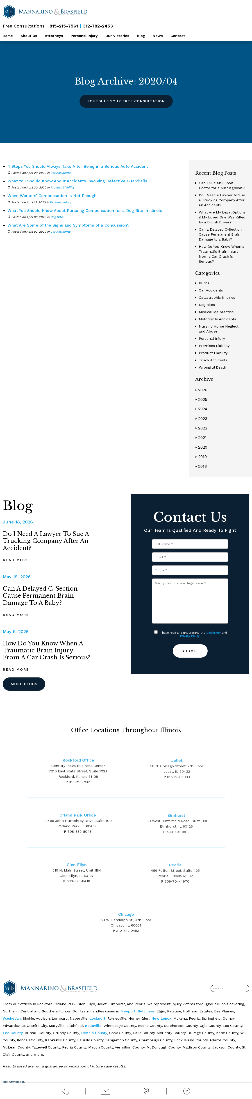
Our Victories (117, 36)
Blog (141, 36)
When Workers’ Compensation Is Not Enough (51, 195)
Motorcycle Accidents (217, 319)
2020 (201, 447)
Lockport (97, 1018)
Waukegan (12, 1018)
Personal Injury (84, 36)
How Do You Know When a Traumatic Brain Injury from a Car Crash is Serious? (46, 650)
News (158, 36)
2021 (201, 437)
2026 (201, 390)
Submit (190, 651)
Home (8, 36)
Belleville (93, 1025)
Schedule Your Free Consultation (126, 101)
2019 (201, 456)
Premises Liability (214, 346)
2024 (201, 408)
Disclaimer (213, 632)
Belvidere (146, 1011)
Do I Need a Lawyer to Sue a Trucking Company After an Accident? (222, 200)
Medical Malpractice (216, 312)
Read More (16, 560)
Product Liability (62, 187)
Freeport (128, 1011)
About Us (28, 36)
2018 (201, 466)
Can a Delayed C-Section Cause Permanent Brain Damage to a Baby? (220, 234)
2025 (201, 399)
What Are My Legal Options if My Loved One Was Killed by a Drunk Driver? (222, 217)
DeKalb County (94, 1033)
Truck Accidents (213, 360)
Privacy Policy (190, 636)
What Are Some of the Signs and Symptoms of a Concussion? (68, 225)
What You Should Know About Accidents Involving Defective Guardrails (77, 181)
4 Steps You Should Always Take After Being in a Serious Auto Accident (77, 166)
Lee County (13, 1033)
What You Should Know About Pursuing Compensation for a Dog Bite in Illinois (84, 210)
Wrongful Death (212, 367)
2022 (201, 428)
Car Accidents (60, 172)
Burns (204, 283)
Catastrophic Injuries (217, 297)
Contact (177, 36)
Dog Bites (57, 217)
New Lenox (161, 1018)
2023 (201, 418)
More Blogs (24, 684)
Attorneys (54, 36)
